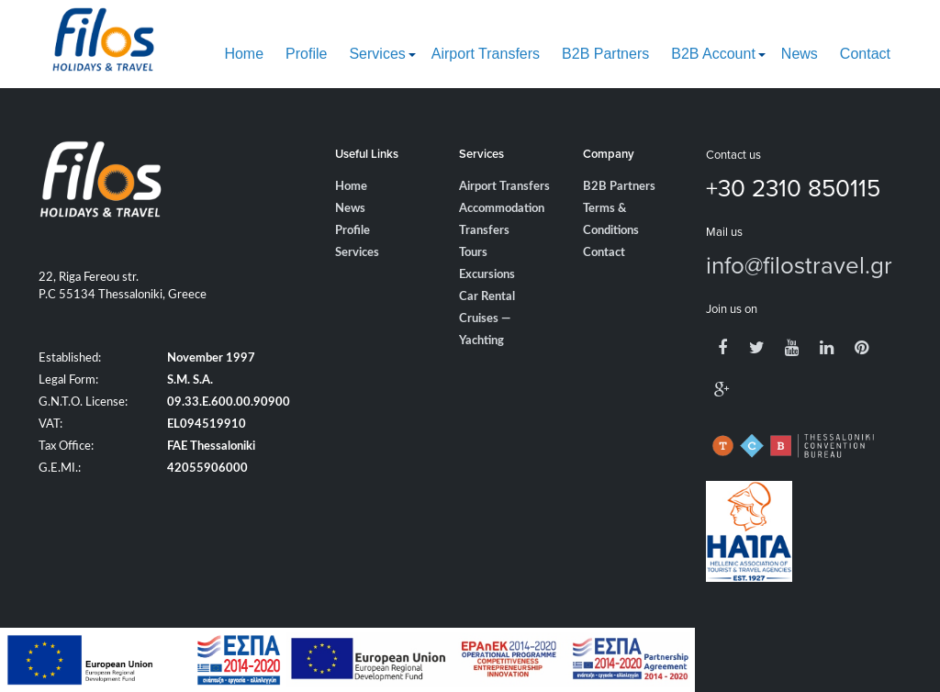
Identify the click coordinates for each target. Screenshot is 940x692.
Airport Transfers (485, 53)
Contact (865, 53)
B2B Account (713, 53)
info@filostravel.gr (799, 264)
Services (377, 53)
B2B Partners (605, 53)
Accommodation (501, 209)
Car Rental (487, 297)
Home (243, 53)
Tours (473, 253)
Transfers (484, 231)
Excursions (487, 275)
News (799, 53)
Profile (306, 53)
